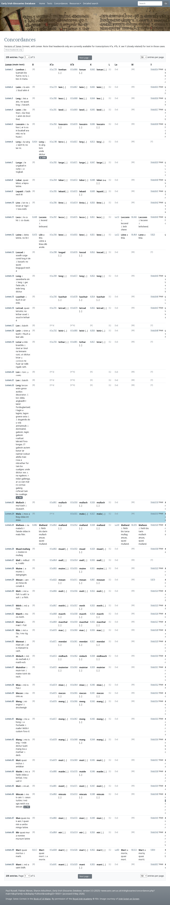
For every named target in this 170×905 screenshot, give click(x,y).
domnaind (21, 428)
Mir (17, 832)
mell (61, 560)
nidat (18, 478)
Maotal (19, 622)
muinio (19, 571)
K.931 (92, 568)
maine (19, 673)
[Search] (150, 3)
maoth (62, 613)
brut (28, 116)
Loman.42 (9, 739)
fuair (18, 363)
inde (18, 288)
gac (26, 282)
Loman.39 (9, 693)
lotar (18, 357)
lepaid (100, 191)
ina (23, 748)
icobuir (26, 453)
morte (42, 859)
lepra (25, 183)
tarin (141, 531)
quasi (26, 101)
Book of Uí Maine (42, 898)
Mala (18, 513)
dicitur (42, 154)
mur (28, 832)
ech (24, 662)
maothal (63, 622)
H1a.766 (53, 234)
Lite (18, 202)
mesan (62, 579)
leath (18, 333)
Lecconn (125, 217)
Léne (123, 234)
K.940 (92, 684)
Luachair (20, 296)
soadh (19, 255)
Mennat (20, 641)
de (29, 258)
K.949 (92, 818)
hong (18, 722)
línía (123, 237)
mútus (19, 763)
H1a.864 (53, 560)
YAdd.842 (154, 202)
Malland (43, 525)
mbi (17, 133)
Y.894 (153, 850)
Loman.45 (9, 786)
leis (24, 98)
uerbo (25, 824)
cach (18, 650)
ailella (18, 456)
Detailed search (90, 3)
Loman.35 (9, 641)
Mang (19, 739)
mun (61, 818)
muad (61, 548)
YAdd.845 (154, 276)
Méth (18, 605)
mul (17, 505)
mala (82, 513)
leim (81, 87)
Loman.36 (9, 656)
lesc (81, 98)
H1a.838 (53, 850)
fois (17, 688)
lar (17, 148)
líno (40, 237)
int (27, 516)
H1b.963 (73, 667)
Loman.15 (9, 296)
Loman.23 (9, 502)
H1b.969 (73, 760)
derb (18, 755)
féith (43, 528)
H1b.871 (73, 162)
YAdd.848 (154, 330)
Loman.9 (9, 191)
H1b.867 (73, 87)
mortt (141, 859)
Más (18, 630)
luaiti (25, 745)
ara (27, 130)
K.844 (92, 98)
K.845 (92, 109)
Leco (18, 217)
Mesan (19, 579)
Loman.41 (9, 719)
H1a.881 (53, 786)
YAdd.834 (154, 69)
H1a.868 (53, 613)
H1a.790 (53, 296)
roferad (19, 491)
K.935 (92, 622)
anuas (42, 537)
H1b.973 (73, 818)
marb (18, 856)
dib (45, 244)
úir (24, 299)
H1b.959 (73, 622)
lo (40, 144)
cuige (25, 255)
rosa (18, 460)
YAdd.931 (154, 667)
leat (18, 336)
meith (62, 605)
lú (24, 87)
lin (27, 237)
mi (25, 701)
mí (24, 786)
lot (24, 202)
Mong (19, 719)
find (18, 112)
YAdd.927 (154, 622)
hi (23, 144)
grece (24, 388)
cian (23, 481)
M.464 (134, 234)
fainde (19, 531)
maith (18, 662)
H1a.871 (53, 641)
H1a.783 (53, 162)
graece (19, 416)
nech (18, 194)
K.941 (92, 693)
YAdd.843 (154, 217)
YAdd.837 (154, 109)
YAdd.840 (154, 180)
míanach (22, 647)
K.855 (92, 308)
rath (24, 366)
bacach (25, 104)
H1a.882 (53, 794)
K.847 (92, 162)
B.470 (34, 234)
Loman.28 (9, 568)
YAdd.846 (154, 296)
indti (24, 209)
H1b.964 (73, 684)
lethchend (143, 226)
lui (24, 141)
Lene (141, 234)
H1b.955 (73, 568)
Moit (18, 786)
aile (21, 336)
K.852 (92, 252)
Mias (18, 684)
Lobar (19, 180)
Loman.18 (9, 330)
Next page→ (84, 57)
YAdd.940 (154, 794)
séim (25, 90)
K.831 (92, 234)
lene (61, 234)
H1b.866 (73, 69)
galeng (19, 488)
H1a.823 (53, 579)
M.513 (134, 850)
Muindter (21, 667)
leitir (61, 330)
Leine (18, 234)
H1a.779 (53, 87)
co (27, 217)
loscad (100, 252)
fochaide (20, 725)
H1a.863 (53, 548)
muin (18, 670)
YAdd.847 (154, 308)
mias (61, 684)
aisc (17, 101)
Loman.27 (9, 560)
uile (22, 285)
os (27, 127)
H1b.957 (73, 605)
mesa (21, 582)
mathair (19, 752)
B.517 (34, 850)
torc (24, 372)
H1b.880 (73, 330)
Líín (41, 234)
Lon (18, 325)
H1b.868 (73, 98)
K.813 (92, 141)
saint (18, 867)
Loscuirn (20, 124)
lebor (18, 183)
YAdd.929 (154, 641)
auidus (19, 391)
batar (18, 450)
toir (23, 670)
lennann (22, 351)
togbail (19, 171)
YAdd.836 (154, 98)
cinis (18, 696)
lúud (20, 90)
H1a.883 (53, 818)
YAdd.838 (154, 124)
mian (18, 644)
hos (17, 127)
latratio (19, 311)
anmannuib (21, 425)
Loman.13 (9, 252)
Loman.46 (9, 794)
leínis (26, 234)
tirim (25, 330)
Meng (19, 701)
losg (18, 104)
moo (26, 513)
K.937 (92, 641)
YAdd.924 (154, 591)
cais (19, 797)
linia (140, 237)
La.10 (117, 217)
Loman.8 (9, 180)
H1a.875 (53, 693)
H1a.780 (53, 98)
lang (20, 282)
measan (101, 579)
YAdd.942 (154, 832)
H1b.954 (73, 560)
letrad (62, 308)
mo (26, 613)
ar (22, 127)
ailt (24, 594)
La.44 (117, 525)
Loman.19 (9, 342)
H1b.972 (73, 794)
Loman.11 (9, 217)
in (20, 78)
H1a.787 (53, 217)
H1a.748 (53, 141)
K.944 (92, 739)
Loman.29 (9, 579)
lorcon (25, 385)
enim (18, 388)
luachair (101, 296)
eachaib (22, 659)
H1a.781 (53, 109)
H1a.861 (53, 502)
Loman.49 (9, 850)
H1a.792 (53, 330)
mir (60, 832)
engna (19, 704)
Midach (19, 656)
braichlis (20, 345)
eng (17, 742)
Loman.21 (9, 380)
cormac (22, 484)
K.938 (92, 656)
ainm (20, 116)
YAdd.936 (154, 739)
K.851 (92, 217)
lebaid (62, 191)
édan (18, 520)
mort (41, 856)
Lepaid (19, 191)
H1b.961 (73, 641)
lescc (61, 98)
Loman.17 (9, 325)
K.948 (92, 794)
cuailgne (20, 469)
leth (125, 226)
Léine (41, 240)
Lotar (19, 342)
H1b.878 (73, 296)
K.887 (92, 579)
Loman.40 (9, 701)
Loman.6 (9, 141)
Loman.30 (9, 591)
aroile (41, 247)
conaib (19, 586)
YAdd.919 (154, 513)
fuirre (18, 75)
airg (28, 141)
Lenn (18, 109)
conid (18, 258)
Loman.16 (9, 308)
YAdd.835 (154, 87)
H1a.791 (53, 308)
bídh (23, 867)
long (23, 288)
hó (17, 220)
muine (62, 568)
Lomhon (20, 69)
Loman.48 (9, 832)
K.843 (92, 87)
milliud (26, 560)
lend (61, 109)
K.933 (92, 605)
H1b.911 (73, 579)
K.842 (92, 69)
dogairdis (22, 419)
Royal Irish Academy (82, 898)
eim (28, 87)
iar (22, 363)
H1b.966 (73, 701)
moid (61, 786)
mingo (19, 827)
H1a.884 (53, 832)
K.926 (92, 502)
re (17, 484)
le (25, 162)
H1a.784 (53, 180)
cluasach (20, 508)
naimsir (19, 453)
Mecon (19, 693)
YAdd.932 (154, 684)
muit (61, 760)
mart (61, 850)
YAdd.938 (154, 771)
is (25, 127)
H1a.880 (53, 771)
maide (62, 771)
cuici (18, 354)
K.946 (92, 771)
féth (26, 597)
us (19, 481)
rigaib (18, 366)
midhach (63, 656)
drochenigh (21, 707)
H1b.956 (73, 591)
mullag (124, 534)
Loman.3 (9, 98)
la (28, 124)
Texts (49, 3)
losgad (62, 252)
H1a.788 (53, 252)
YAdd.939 (154, 786)
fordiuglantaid (23, 407)
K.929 (92, 548)
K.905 (92, 864)
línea (41, 244)
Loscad (19, 252)
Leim (18, 87)
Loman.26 (9, 548)
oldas (23, 516)
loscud (82, 252)
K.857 (92, 342)
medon (21, 552)
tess (20, 209)
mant (61, 864)
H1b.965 (73, 693)
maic (24, 456)
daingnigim (21, 574)
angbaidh (20, 400)
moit (81, 786)
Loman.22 (9, 385)
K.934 (92, 613)
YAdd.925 (154, 605)
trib (19, 422)
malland (63, 525)
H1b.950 (73, 502)
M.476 (134, 525)
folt (17, 594)
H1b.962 (73, 656)
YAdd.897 (154, 864)
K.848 (92, 180)
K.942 (92, 701)
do (24, 116)
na (17, 351)
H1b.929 (73, 864)
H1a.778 (53, 69)
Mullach (20, 502)
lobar (61, 180)
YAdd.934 (154, 701)
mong (61, 719)
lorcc (61, 141)
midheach (102, 656)
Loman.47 (9, 818)
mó (25, 591)
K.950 (92, 832)
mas (61, 630)
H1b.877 (73, 276)
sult (17, 597)
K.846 (92, 124)
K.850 (92, 202)
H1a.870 (53, 630)
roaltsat (20, 438)
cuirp (18, 168)
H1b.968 (73, 739)
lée (24, 109)
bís (40, 531)
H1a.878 (53, 739)
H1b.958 (73, 613)
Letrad (19, 308)
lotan (18, 205)
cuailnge (23, 494)
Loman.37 (9, 667)
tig (26, 633)
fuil (24, 625)
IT (24, 444)
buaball (21, 130)
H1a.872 (53, 656)
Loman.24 (9, 513)
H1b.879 (73, 308)
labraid (19, 441)
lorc (17, 397)
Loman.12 (9, 234)
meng (61, 701)
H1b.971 (73, 786)
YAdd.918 (154, 502)
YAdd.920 (154, 525)
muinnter (63, 667)
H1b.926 (73, 850)
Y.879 (153, 579)
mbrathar (20, 463)
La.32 (117, 234)
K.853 (92, 276)
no (23, 75)
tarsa (126, 531)
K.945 (92, 760)
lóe (23, 112)
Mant (18, 864)
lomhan (62, 69)
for (27, 463)
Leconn (42, 217)
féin (23, 534)
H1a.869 (53, 622)
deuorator (21, 394)
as (17, 582)
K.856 (92, 330)
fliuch (25, 333)
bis (25, 72)
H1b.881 (73, 342)
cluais (26, 220)
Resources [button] (74, 3)
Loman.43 (9, 760)
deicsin (19, 806)
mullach (63, 502)
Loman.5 (9, 124)
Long (18, 276)
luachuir (63, 296)
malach (19, 528)
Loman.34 (9, 630)
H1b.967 (73, 719)
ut (22, 354)
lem (60, 87)
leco (99, 217)
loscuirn (83, 124)
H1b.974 (73, 832)
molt (61, 591)
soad (24, 314)
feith (143, 528)
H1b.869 (73, 109)
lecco (61, 217)
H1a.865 (53, 568)
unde (41, 151)
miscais (62, 794)
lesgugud (20, 267)
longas (19, 444)
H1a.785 (53, 191)
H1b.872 (73, 180)
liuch (18, 299)
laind (18, 404)
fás (17, 633)
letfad (19, 777)
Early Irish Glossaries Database (18, 3)
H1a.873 (53, 667)
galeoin (19, 432)
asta (25, 416)
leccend (124, 223)
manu (25, 78)
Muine (19, 568)
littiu (82, 202)
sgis (17, 803)
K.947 (92, 786)
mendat (63, 641)
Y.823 (153, 234)
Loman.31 (9, 605)
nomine (21, 835)
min (17, 824)
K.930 (92, 560)
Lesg (18, 98)
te (27, 202)
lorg (81, 141)
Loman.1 (9, 69)
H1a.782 (53, 124)
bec (17, 78)
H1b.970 (73, 771)
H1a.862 (53, 525)
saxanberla (21, 279)
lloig (18, 516)
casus (27, 797)
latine (18, 186)
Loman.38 (9, 684)
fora (25, 441)
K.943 (92, 719)
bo (21, 466)
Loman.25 (9, 525)
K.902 (92, 850)
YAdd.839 (154, 162)
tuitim (19, 800)
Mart (18, 850)
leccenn (144, 220)
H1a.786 (53, 202)
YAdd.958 (154, 548)
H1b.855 (73, 234)
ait (22, 644)
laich (20, 144)
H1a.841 (53, 864)
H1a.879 (53, 760)
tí (28, 731)
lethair (26, 317)
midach (83, 656)
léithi (25, 728)
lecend (44, 220)
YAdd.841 (154, 191)
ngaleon (23, 475)
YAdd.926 (154, 613)
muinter (83, 667)
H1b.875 (73, 217)
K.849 (92, 191)
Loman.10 (9, 202)
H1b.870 (73, 124)
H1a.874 (53, 684)
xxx (24, 472)
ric (20, 148)
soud (18, 317)
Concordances (61, 3)
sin (28, 279)
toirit (24, 673)
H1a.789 (53, 276)
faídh (27, 191)
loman (82, 69)
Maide (19, 771)
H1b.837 (73, 141)
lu (26, 75)
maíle (18, 728)
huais (18, 136)
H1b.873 (73, 191)
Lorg (18, 141)
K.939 (92, 667)
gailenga (25, 478)
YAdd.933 (154, 693)
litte (61, 202)
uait (18, 781)
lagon (25, 413)
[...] (60, 72)
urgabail (20, 165)
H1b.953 (73, 548)
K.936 (92, 630)
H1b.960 (73, 630)
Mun (18, 818)
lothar (62, 342)
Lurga (19, 162)
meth (82, 605)
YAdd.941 (154, 818)
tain (18, 466)
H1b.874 (73, 202)
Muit (18, 760)
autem (26, 447)
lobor (82, 180)
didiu (22, 397)
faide (18, 774)
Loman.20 (9, 372)
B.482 (34, 525)
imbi (18, 302)
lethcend (43, 226)
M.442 (134, 217)
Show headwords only (13, 50)
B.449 (34, 217)
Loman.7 (9, 162)
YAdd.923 (154, 568)
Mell (18, 560)
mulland (43, 543)
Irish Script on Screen (129, 898)
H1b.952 (73, 525)
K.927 (92, 513)
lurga (61, 162)
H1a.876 (53, 701)
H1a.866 (53, 591)
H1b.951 (73, 513)
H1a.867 (53, 605)
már (28, 481)
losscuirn (63, 124)
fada (18, 285)
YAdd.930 (154, 656)
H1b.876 (73, 252)
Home (42, 3)
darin (44, 531)
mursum (20, 838)
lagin (19, 410)
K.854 (92, 296)
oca (27, 803)
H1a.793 (53, 342)
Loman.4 (9, 109)
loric (41, 148)
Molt (18, 591)
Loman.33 (9, 622)
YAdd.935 (154, 719)
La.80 (117, 850)
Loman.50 (9, 864)
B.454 (34, 141)
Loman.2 (9, 87)
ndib (26, 363)
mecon (62, 693)
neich (22, 803)
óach (22, 505)
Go (166, 3)
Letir (18, 330)
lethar (19, 314)
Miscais (19, 794)
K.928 (92, 525)
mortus (19, 853)
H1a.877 (53, 719)
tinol (18, 348)
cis (17, 616)
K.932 (92, 591)
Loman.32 (9, 613)
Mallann (20, 525)
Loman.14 (9, 276)
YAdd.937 (154, 760)
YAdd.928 (154, 630)
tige (26, 205)
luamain (19, 72)
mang (100, 701)
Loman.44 (9, 771)
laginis (19, 413)
